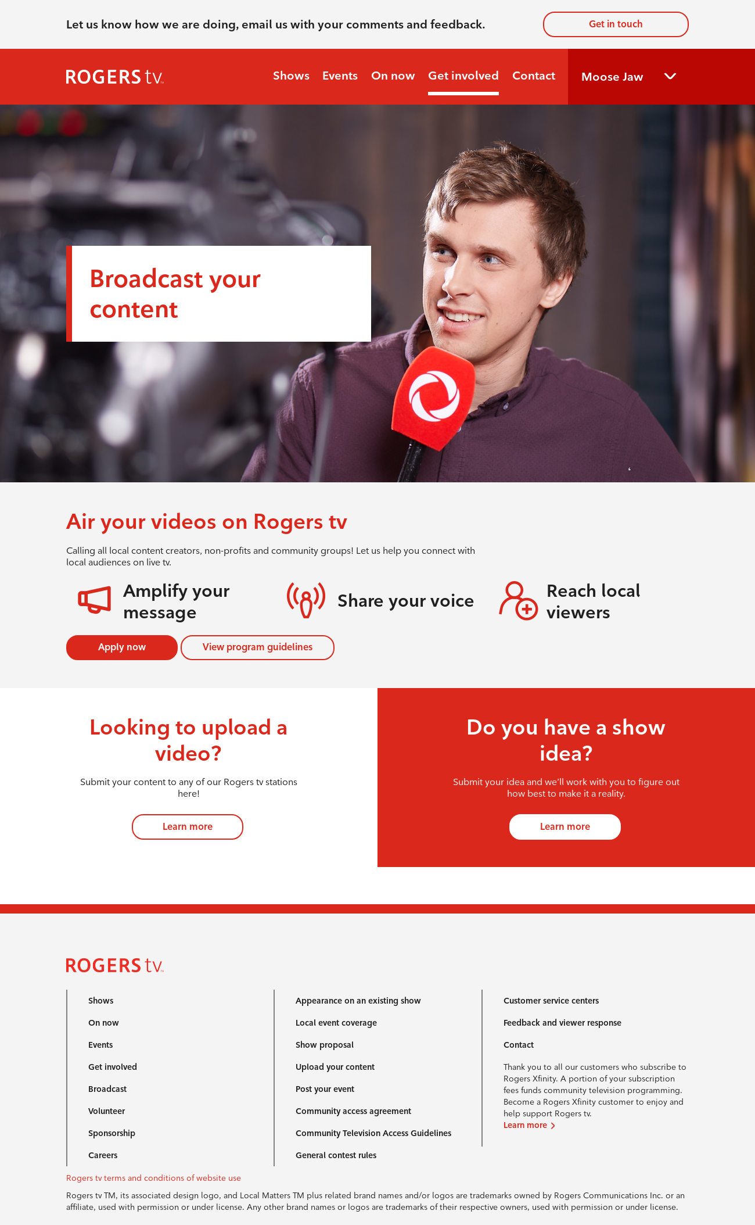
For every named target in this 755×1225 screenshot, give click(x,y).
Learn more (188, 826)
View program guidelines (257, 647)
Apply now (122, 647)
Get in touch (616, 24)
